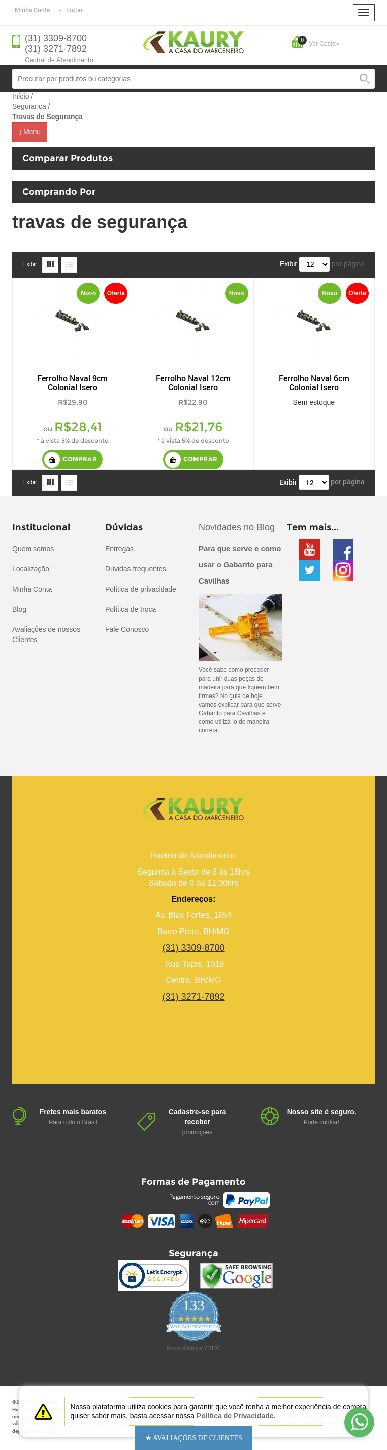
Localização (30, 569)
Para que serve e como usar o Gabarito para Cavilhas (240, 564)
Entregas (119, 549)
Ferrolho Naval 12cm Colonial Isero (193, 383)
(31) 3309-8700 (56, 38)
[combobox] (193, 79)
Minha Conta (32, 10)
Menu (30, 132)
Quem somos (33, 549)
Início (20, 96)
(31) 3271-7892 (56, 49)
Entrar (74, 10)
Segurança (29, 106)
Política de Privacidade (235, 1416)
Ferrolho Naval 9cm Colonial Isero (72, 383)
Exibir (29, 264)
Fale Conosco (127, 629)
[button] (193, 1438)
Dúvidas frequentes (135, 569)
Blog (19, 609)
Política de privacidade (140, 589)
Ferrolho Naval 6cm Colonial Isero (314, 383)
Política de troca (130, 609)
